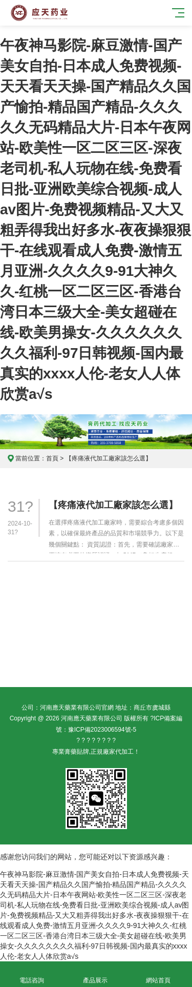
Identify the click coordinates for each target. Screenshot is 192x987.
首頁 (52, 458)
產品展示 (95, 974)
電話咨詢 (31, 974)
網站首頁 (158, 974)
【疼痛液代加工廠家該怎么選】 (113, 505)
